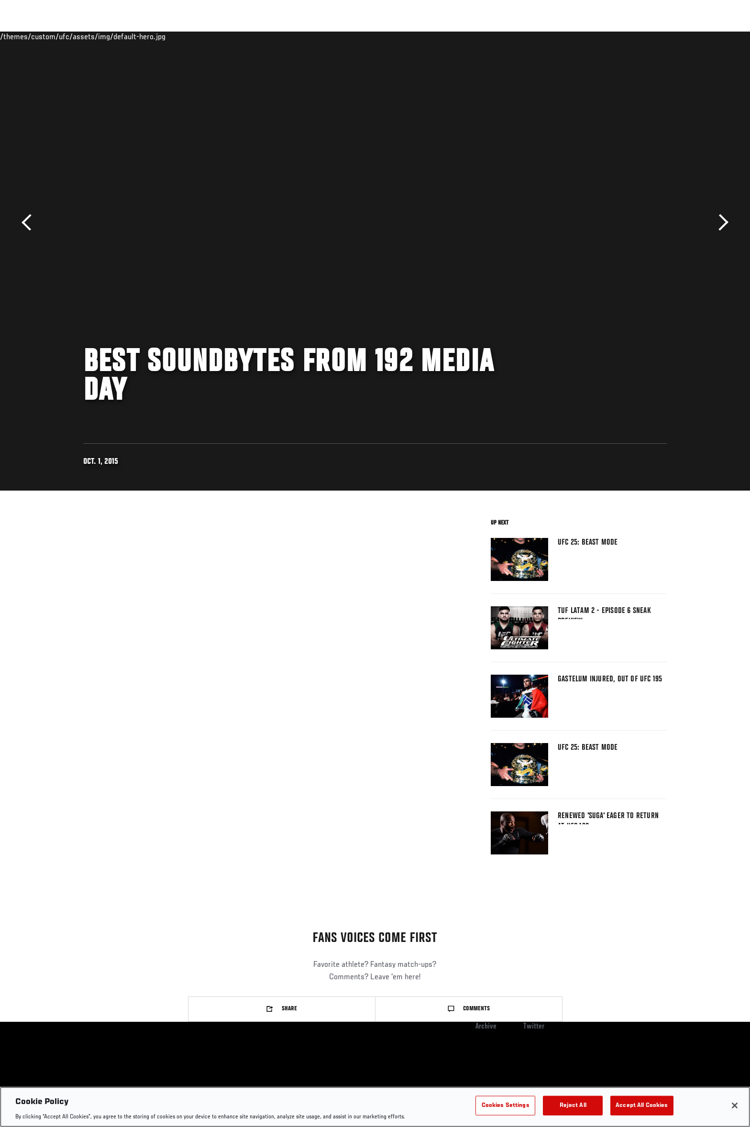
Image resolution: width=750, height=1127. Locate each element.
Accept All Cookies (642, 1105)
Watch (557, 36)
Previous (30, 222)
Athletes (155, 36)
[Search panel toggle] (672, 36)
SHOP (646, 36)
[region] (375, 1107)
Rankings (113, 36)
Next (720, 222)
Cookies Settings (505, 1105)
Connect (518, 36)
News (193, 36)
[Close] (734, 1105)
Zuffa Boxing (603, 36)
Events (72, 36)
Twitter (533, 1026)
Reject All (573, 1105)
